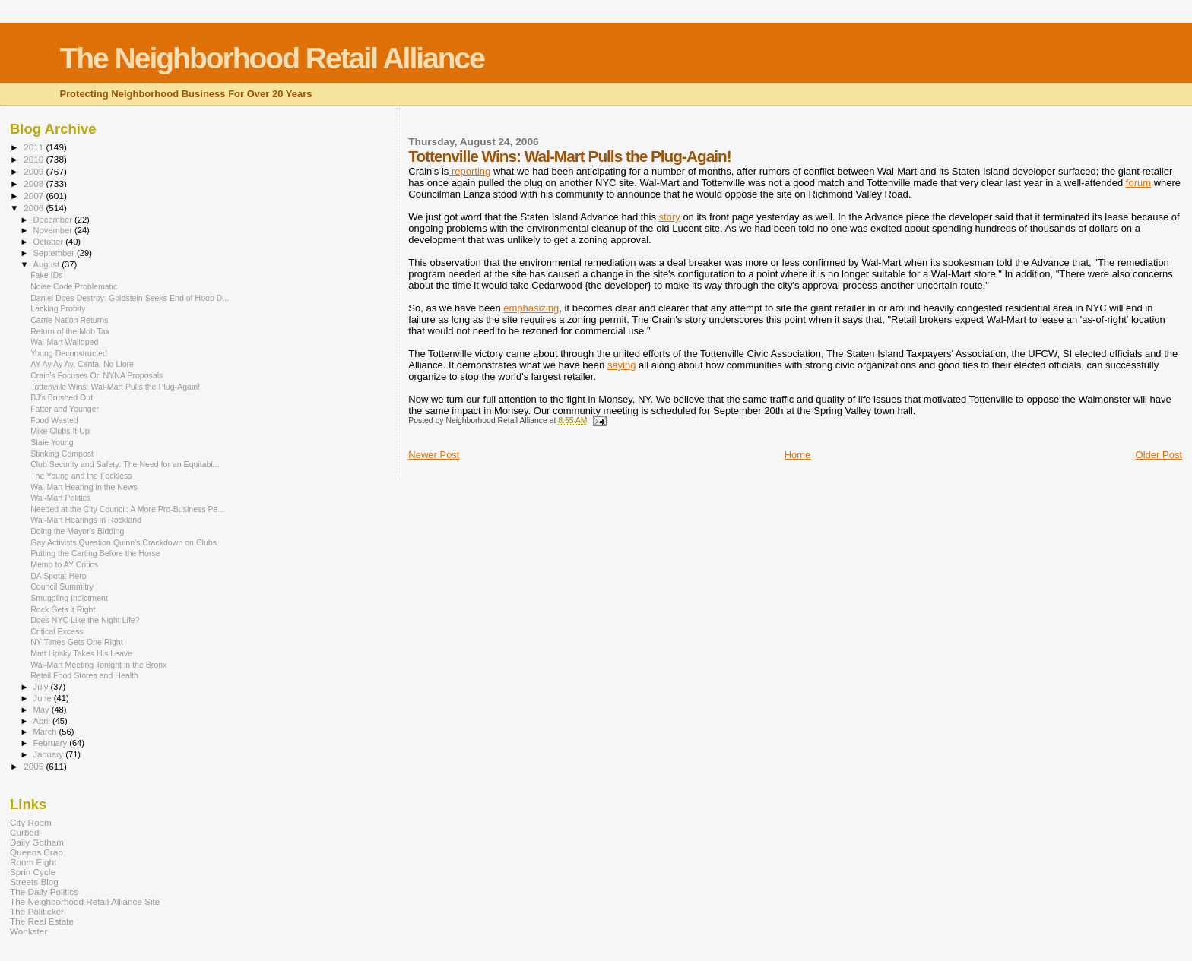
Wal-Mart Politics (60, 497)
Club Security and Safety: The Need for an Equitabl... (125, 464)
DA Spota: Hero (58, 575)
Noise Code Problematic (73, 286)
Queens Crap (36, 852)
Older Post (1159, 454)
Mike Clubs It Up (60, 430)
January (49, 754)
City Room (31, 822)
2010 (35, 159)
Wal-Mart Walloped (64, 341)
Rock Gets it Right (62, 609)
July (42, 686)
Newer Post (433, 454)
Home (798, 454)
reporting (469, 171)
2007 (35, 196)
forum (1138, 182)
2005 (35, 766)
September (55, 253)
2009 (35, 171)
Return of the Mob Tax (69, 331)
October (49, 241)
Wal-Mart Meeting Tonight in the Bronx (98, 664)
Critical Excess (56, 631)
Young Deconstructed (68, 353)
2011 (35, 147)
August (47, 264)
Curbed (24, 832)
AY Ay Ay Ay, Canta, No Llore (82, 363)
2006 (35, 208)
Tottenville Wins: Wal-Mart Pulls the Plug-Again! (115, 386)
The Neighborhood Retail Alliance (271, 58)
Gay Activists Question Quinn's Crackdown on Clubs (123, 542)
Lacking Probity (57, 308)
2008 (35, 183)
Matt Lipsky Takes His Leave (81, 653)
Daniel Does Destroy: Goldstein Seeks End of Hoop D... (129, 297)
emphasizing (531, 308)
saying (621, 365)
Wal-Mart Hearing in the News (84, 487)
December (53, 219)
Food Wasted (54, 420)
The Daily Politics (44, 891)
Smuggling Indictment (69, 597)
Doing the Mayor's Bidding (77, 531)
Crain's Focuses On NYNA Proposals (96, 375)
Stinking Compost (62, 453)
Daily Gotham (37, 842)
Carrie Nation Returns (69, 319)
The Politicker (37, 911)
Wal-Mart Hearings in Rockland (85, 519)
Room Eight (33, 862)
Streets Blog (34, 882)
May (42, 709)
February (51, 743)
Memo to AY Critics (64, 564)
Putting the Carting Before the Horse (95, 553)
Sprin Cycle (32, 872)
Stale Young (51, 442)
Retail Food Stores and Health (84, 675)
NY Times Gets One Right (76, 641)
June (43, 698)
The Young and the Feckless (81, 475)
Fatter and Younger (64, 408)
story (669, 217)
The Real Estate (42, 921)
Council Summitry (62, 586)
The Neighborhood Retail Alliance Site (85, 901)
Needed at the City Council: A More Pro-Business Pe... (127, 509)
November (53, 230)
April (42, 720)
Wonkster (28, 931)
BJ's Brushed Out (61, 397)
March (46, 731)
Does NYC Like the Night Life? (84, 619)
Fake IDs (46, 275)
